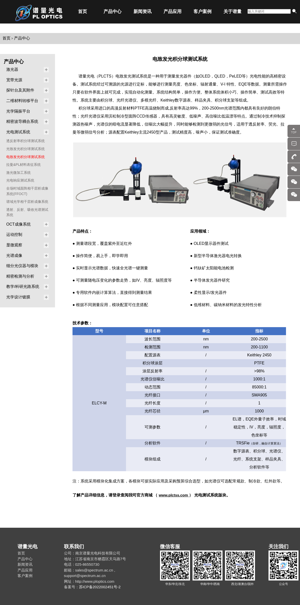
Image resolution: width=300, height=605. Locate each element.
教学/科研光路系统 (22, 286)
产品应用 (173, 11)
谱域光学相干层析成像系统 (27, 202)
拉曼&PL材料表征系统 (23, 165)
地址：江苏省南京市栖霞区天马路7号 (95, 559)
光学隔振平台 (18, 111)
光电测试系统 (18, 132)
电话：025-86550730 (82, 564)
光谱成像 (14, 255)
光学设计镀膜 (18, 297)
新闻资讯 (143, 11)
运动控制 (14, 234)
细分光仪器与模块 (22, 266)
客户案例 (203, 11)
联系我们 (74, 546)
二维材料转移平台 (22, 101)
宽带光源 (14, 80)
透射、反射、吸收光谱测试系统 (27, 212)
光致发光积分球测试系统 (25, 149)
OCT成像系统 (18, 224)
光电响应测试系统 (20, 180)
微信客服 (170, 546)
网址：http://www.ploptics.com (89, 581)
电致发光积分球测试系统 (25, 157)
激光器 (12, 69)
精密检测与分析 (20, 276)
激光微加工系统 (18, 173)
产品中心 (113, 11)
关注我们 (278, 546)
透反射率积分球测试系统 (25, 141)
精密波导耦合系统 (22, 121)
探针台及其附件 (20, 90)
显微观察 (14, 245)
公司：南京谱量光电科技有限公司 (92, 553)
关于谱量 (233, 11)
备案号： (71, 587)
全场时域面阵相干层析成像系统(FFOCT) (27, 191)
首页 (82, 11)
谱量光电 (28, 546)
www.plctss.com (173, 495)
